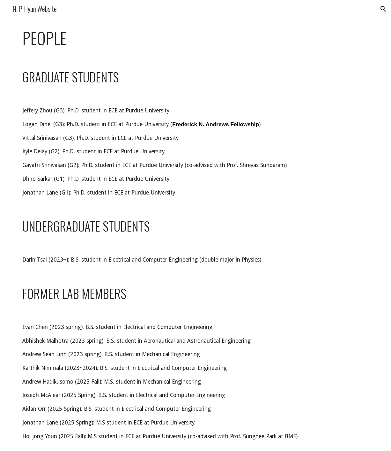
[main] (195, 38)
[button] (383, 9)
